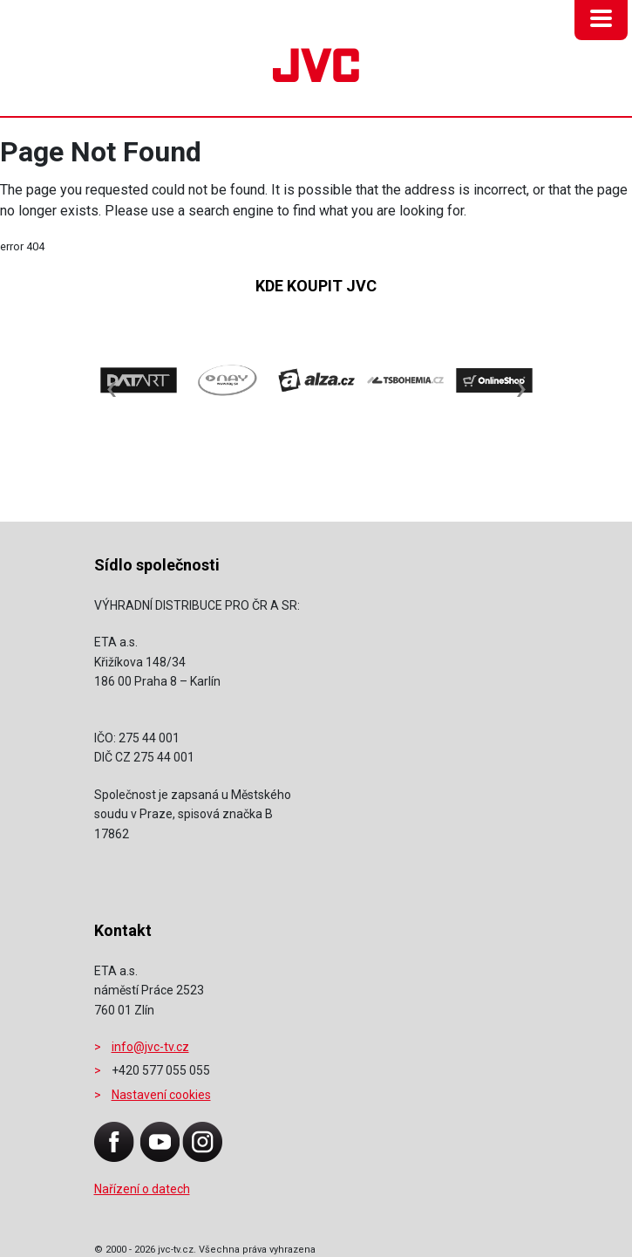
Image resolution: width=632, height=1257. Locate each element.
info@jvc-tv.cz (150, 1047)
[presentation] (112, 378)
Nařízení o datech (142, 1189)
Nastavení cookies (161, 1095)
